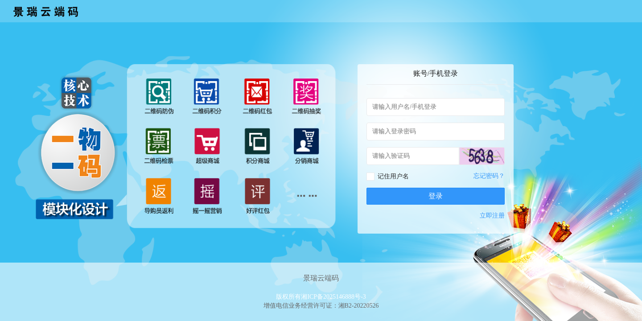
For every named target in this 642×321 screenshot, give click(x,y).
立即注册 (492, 215)
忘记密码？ (489, 176)
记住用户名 (393, 176)
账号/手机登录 (435, 73)
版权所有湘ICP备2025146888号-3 (321, 296)
